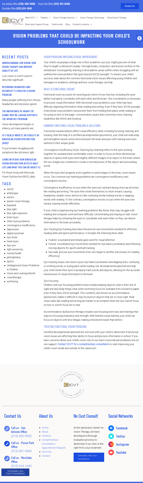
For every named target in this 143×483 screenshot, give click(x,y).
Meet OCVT (31, 17)
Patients (46, 17)
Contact (46, 455)
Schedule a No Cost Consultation (15, 472)
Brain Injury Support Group (37, 24)
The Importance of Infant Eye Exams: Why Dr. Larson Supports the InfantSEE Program (19, 115)
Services (47, 451)
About (45, 431)
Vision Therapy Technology (92, 18)
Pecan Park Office (46, 4)
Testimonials (57, 24)
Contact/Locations (82, 24)
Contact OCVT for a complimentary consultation (83, 344)
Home (45, 427)
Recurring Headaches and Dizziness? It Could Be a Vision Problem (18, 90)
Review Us (130, 6)
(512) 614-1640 (24, 8)
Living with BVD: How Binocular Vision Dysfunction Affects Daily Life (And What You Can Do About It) (21, 163)
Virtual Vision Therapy (116, 18)
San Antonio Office (10, 4)
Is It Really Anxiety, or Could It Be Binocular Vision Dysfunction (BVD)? (20, 139)
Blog (68, 24)
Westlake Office (9, 8)
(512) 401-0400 (62, 4)
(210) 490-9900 (26, 4)
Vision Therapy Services (65, 17)
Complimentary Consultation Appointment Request (53, 443)
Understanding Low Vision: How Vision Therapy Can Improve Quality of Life (19, 66)
